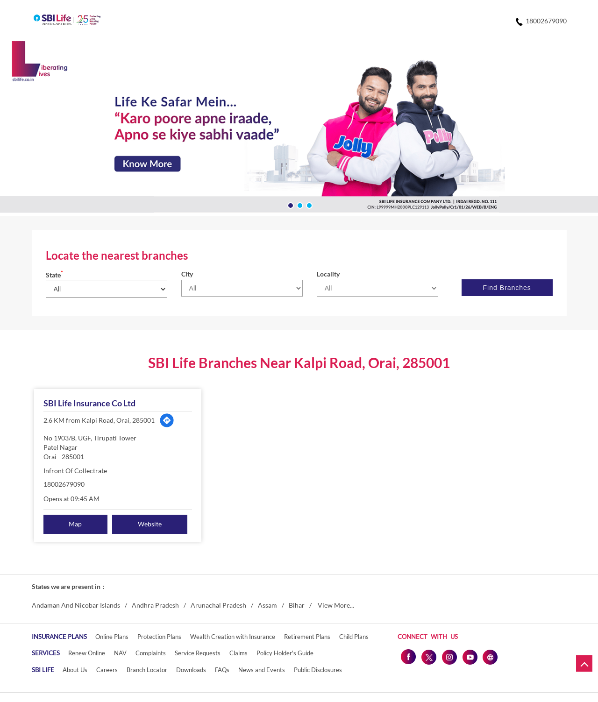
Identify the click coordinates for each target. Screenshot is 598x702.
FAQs (222, 670)
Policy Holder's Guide (284, 653)
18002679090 (64, 484)
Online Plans (111, 636)
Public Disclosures (318, 670)
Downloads (191, 670)
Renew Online (86, 653)
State (54, 275)
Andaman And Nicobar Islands (76, 605)
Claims (238, 653)
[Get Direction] (166, 420)
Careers (107, 670)
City (187, 274)
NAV (120, 653)
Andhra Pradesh (155, 605)
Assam (267, 605)
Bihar (297, 605)
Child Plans (354, 636)
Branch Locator (147, 670)
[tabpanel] (299, 128)
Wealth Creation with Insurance (232, 636)
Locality (328, 274)
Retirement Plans (307, 636)
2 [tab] (299, 204)
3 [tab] (308, 204)
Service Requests (198, 653)
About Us (75, 670)
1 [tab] (289, 204)
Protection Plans (159, 636)
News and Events (261, 670)
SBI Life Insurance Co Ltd (89, 403)
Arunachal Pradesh (218, 605)
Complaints (150, 653)
